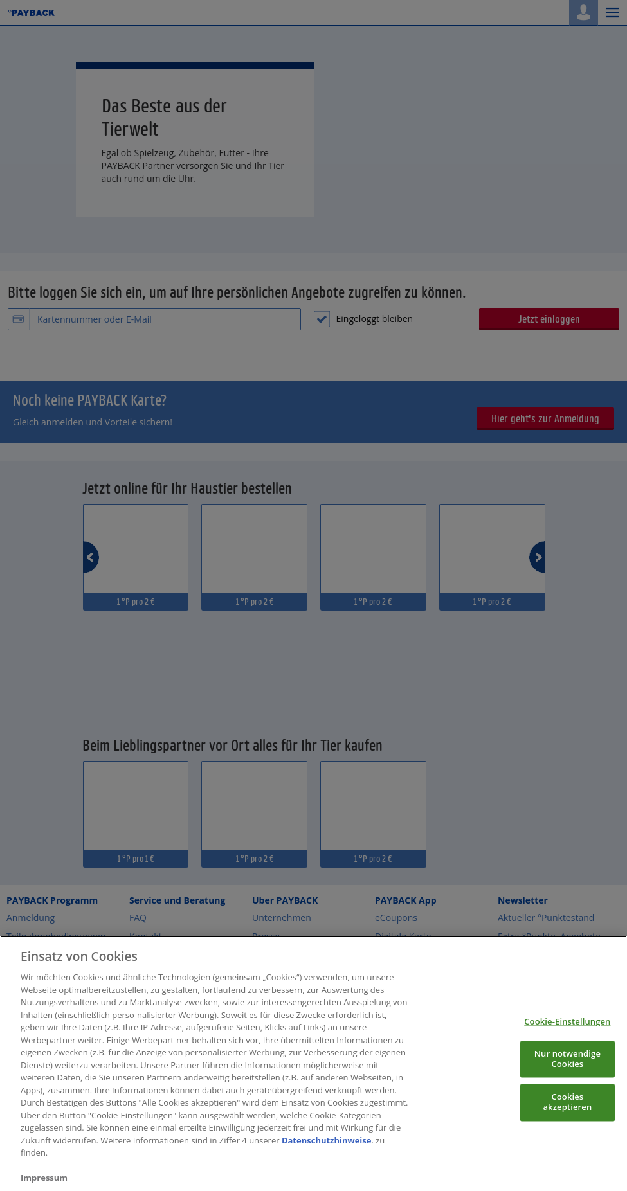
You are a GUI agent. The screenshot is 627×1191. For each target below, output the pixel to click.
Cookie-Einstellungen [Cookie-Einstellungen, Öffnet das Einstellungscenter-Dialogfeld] (567, 1047)
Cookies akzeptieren (567, 1128)
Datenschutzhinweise (327, 1166)
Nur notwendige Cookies (567, 1085)
